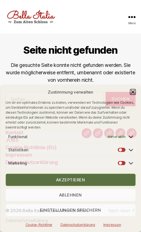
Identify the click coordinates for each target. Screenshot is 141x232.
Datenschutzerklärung (77, 225)
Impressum (112, 225)
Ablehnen (70, 195)
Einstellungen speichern (70, 210)
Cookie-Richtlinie (39, 225)
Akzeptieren (70, 179)
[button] (133, 92)
